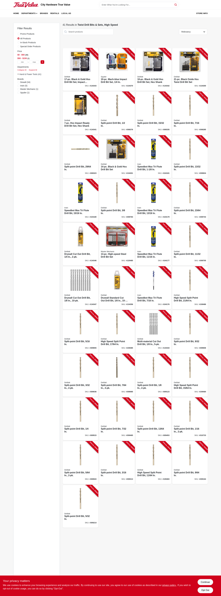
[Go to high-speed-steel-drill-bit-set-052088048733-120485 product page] (117, 244)
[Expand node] (18, 74)
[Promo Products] (18, 34)
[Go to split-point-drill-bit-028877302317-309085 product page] (117, 375)
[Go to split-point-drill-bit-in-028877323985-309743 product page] (190, 200)
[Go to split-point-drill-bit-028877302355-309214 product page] (80, 506)
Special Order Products (30, 46)
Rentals (54, 13)
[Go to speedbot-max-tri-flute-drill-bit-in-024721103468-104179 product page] (153, 200)
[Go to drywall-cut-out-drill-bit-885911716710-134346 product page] (80, 244)
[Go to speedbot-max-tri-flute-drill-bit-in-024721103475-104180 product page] (80, 200)
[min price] (22, 62)
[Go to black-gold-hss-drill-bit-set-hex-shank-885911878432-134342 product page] (153, 69)
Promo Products (27, 34)
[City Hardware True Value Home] (26, 4)
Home (16, 13)
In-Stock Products (28, 42)
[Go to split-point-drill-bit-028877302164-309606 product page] (190, 331)
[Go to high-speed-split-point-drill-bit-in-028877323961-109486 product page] (190, 288)
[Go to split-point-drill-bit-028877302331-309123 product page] (153, 375)
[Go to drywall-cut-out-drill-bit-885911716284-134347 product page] (80, 288)
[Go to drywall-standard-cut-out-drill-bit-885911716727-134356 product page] (117, 288)
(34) (25, 82)
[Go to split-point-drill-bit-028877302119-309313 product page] (117, 462)
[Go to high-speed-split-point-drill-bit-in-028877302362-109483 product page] (153, 462)
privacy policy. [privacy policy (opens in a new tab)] (169, 585)
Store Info (202, 13)
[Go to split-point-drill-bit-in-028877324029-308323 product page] (80, 157)
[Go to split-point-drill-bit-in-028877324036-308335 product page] (153, 113)
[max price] (34, 62)
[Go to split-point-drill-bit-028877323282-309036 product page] (80, 375)
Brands (44, 13)
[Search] (176, 4)
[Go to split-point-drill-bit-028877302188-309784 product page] (117, 200)
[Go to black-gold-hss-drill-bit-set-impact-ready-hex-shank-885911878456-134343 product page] (80, 69)
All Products (25, 38)
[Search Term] (139, 5)
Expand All (33, 70)
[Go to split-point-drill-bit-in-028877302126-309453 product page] (153, 419)
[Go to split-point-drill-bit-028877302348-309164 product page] (190, 462)
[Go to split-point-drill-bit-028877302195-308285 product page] (190, 113)
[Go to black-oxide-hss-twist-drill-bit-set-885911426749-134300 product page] (190, 69)
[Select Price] (42, 62)
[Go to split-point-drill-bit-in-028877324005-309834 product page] (190, 157)
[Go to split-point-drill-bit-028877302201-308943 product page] (80, 462)
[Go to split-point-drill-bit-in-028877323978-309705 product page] (190, 244)
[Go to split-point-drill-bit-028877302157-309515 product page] (80, 419)
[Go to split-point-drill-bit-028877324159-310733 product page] (190, 419)
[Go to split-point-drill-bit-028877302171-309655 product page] (80, 331)
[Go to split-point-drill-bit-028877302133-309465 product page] (117, 419)
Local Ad (66, 13)
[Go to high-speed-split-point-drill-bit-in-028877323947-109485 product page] (117, 331)
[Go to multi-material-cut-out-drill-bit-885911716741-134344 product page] (153, 331)
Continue (205, 582)
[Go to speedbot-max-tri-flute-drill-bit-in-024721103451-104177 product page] (153, 244)
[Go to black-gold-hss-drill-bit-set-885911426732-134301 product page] (117, 157)
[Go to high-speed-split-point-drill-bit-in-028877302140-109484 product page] (190, 375)
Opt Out (205, 590)
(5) (23, 86)
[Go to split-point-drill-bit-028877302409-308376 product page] (117, 113)
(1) (29, 89)
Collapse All (21, 70)
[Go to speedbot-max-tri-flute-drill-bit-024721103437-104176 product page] (153, 288)
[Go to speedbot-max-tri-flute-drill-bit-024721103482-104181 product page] (153, 157)
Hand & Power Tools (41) (30, 74)
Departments (28, 13)
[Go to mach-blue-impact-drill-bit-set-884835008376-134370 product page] (117, 69)
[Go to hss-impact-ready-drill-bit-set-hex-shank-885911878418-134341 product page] (80, 113)
